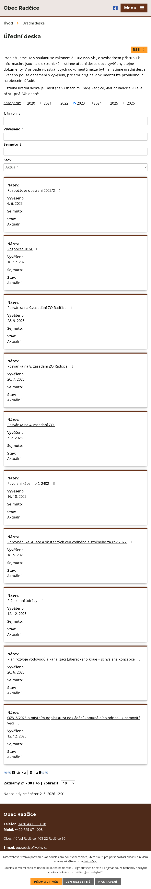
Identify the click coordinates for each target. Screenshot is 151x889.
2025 (114, 103)
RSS (139, 49)
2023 (81, 103)
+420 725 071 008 (29, 829)
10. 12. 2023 (17, 262)
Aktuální (14, 224)
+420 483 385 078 (32, 824)
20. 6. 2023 (16, 672)
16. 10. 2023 (17, 496)
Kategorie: (12, 102)
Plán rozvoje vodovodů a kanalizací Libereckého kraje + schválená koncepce (74, 659)
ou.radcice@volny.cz (31, 847)
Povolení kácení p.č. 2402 (31, 483)
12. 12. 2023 (17, 613)
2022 (64, 103)
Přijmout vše (46, 881)
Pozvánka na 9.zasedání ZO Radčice (40, 307)
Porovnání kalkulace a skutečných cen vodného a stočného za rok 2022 (70, 542)
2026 (131, 103)
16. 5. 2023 (16, 555)
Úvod (8, 23)
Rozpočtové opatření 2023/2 (34, 190)
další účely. (90, 861)
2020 (31, 103)
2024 (97, 103)
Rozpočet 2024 (23, 249)
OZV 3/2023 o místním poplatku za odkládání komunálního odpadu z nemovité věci (73, 720)
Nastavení (107, 881)
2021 (48, 103)
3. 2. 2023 (15, 437)
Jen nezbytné (78, 881)
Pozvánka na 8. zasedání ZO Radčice (41, 366)
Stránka (19, 772)
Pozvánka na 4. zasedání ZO (34, 424)
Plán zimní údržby (26, 600)
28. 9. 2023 (16, 320)
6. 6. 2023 (15, 203)
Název (10, 113)
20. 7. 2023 (16, 379)
